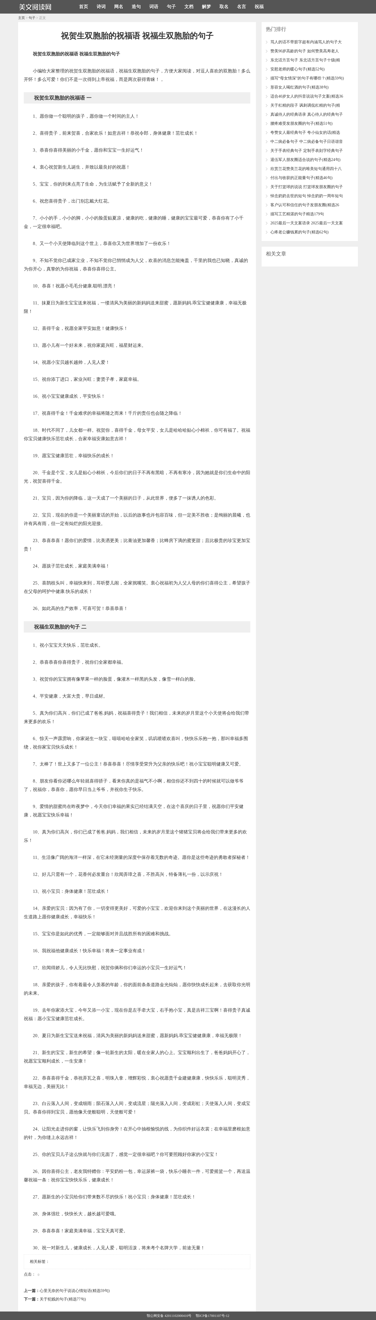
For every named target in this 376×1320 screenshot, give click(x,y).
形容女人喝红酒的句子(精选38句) (299, 87)
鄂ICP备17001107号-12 (212, 1316)
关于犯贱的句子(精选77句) (63, 1299)
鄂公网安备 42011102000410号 (169, 1316)
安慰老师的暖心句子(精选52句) (297, 69)
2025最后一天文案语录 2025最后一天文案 (306, 223)
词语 (153, 6)
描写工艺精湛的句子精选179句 (297, 214)
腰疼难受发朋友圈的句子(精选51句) (301, 123)
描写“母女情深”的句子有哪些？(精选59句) (307, 78)
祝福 (259, 6)
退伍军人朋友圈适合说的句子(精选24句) (305, 160)
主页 (21, 18)
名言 (241, 6)
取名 (223, 6)
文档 (188, 6)
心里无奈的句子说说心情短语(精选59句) (75, 1291)
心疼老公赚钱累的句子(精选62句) (299, 232)
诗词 (101, 6)
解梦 (206, 6)
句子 (171, 6)
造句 (136, 6)
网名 (118, 6)
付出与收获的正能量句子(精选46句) (301, 178)
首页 (83, 6)
